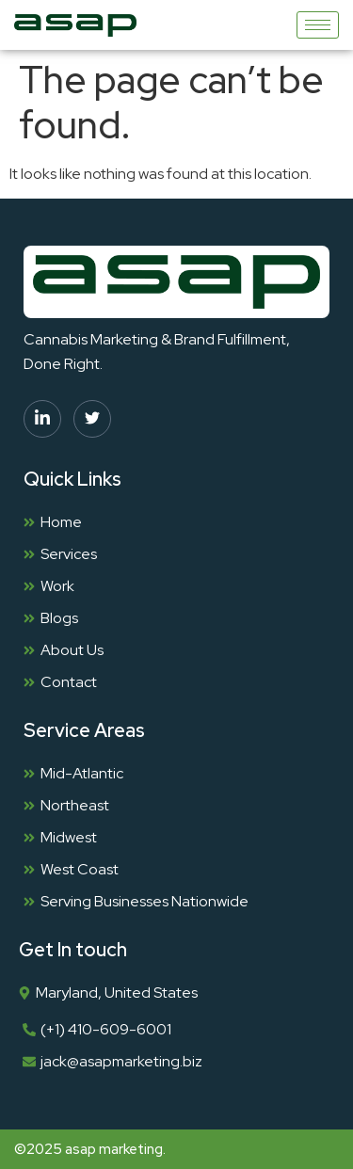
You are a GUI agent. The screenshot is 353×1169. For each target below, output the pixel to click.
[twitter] (92, 419)
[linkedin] (42, 419)
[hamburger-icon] (318, 25)
